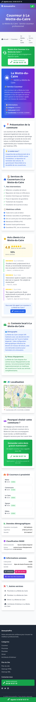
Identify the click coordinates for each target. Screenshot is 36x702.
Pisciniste (4, 648)
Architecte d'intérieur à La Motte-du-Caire (17, 605)
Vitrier (3, 654)
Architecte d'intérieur (8, 657)
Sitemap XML (6, 672)
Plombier (4, 651)
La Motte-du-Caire (22, 39)
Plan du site (5, 666)
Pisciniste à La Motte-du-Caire (16, 591)
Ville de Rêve (20, 571)
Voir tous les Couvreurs (14, 577)
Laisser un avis (18, 311)
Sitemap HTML (6, 669)
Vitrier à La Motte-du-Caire (14, 600)
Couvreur (14, 39)
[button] (18, 395)
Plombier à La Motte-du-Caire (15, 595)
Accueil (4, 39)
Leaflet (13, 407)
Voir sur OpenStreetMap (22, 387)
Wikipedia (9, 571)
